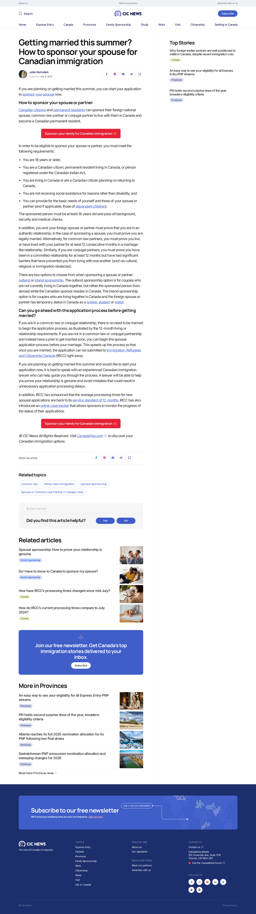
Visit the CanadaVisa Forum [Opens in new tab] (206, 862)
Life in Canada (83, 884)
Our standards (140, 851)
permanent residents (69, 110)
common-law (29, 484)
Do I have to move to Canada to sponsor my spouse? (58, 571)
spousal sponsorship (94, 484)
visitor (119, 302)
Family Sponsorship (118, 24)
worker (92, 302)
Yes (105, 520)
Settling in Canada (226, 24)
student (104, 302)
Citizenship (197, 24)
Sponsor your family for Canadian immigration (81, 133)
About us (137, 847)
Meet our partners (142, 865)
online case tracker (54, 406)
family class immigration (59, 484)
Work (161, 24)
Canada (68, 24)
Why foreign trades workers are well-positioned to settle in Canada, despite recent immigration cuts (203, 52)
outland (24, 280)
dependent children (90, 206)
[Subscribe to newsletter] (81, 652)
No (126, 520)
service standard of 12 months (95, 400)
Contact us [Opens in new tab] (196, 847)
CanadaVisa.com (92, 436)
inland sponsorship (49, 280)
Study (144, 24)
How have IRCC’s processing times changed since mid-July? (64, 591)
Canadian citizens (32, 110)
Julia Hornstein (39, 72)
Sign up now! (95, 816)
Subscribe (227, 13)
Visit (177, 24)
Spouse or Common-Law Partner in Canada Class (52, 492)
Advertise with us (141, 870)
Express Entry (45, 24)
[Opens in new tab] (228, 3)
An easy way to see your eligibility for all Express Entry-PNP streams (201, 72)
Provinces (89, 24)
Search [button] (28, 13)
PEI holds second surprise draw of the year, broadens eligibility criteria (198, 92)
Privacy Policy (230, 905)
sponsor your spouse (38, 94)
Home (22, 24)
